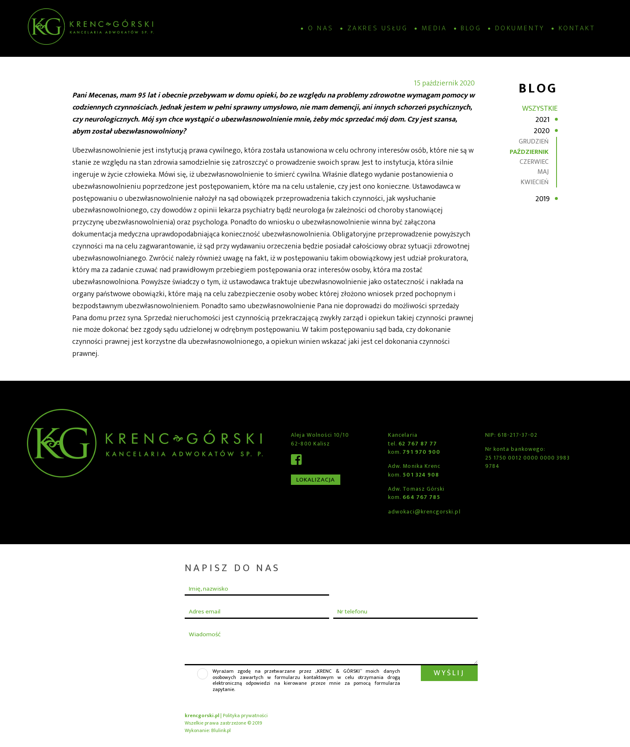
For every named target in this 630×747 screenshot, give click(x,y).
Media (434, 28)
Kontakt (577, 28)
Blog (471, 28)
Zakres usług (377, 28)
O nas (321, 28)
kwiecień (534, 182)
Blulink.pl (221, 730)
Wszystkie (540, 108)
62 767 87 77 (417, 443)
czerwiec (534, 162)
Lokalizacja (315, 479)
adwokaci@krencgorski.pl (424, 511)
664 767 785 (421, 497)
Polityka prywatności (245, 715)
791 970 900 (421, 452)
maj (543, 172)
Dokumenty (520, 28)
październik (529, 152)
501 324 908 (421, 474)
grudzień (534, 141)
